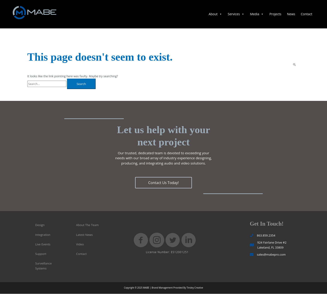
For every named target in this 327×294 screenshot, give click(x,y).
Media (257, 14)
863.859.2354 (266, 236)
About (215, 14)
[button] (163, 183)
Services (236, 14)
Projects (275, 14)
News (291, 14)
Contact (306, 14)
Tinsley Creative (194, 288)
